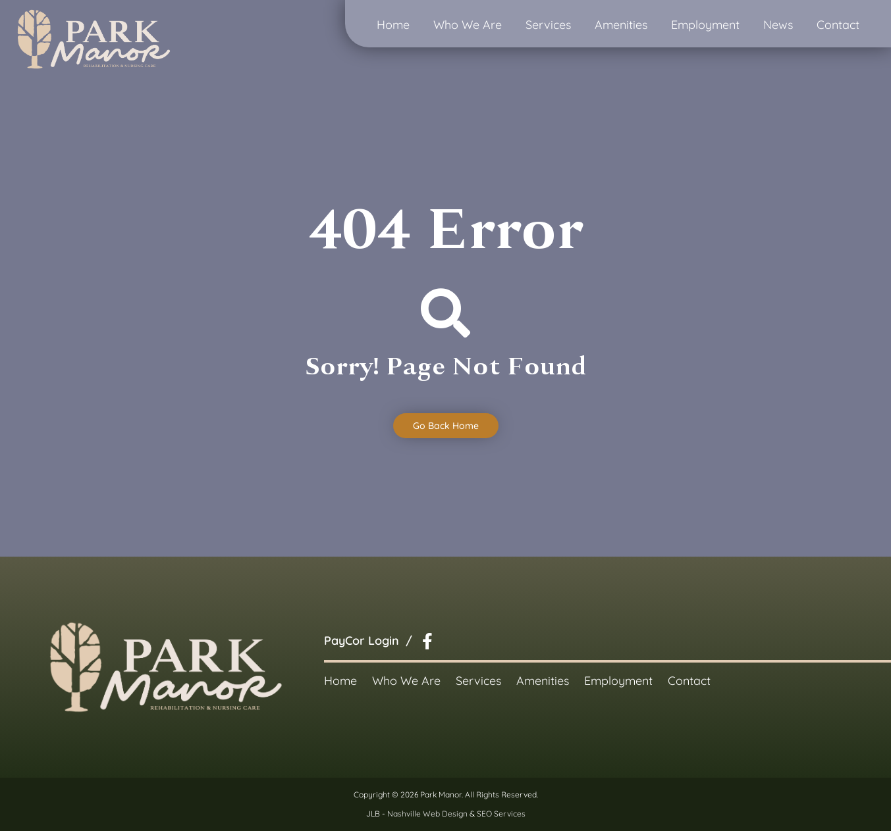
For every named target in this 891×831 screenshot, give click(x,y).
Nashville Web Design (427, 813)
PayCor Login (361, 640)
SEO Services (501, 813)
